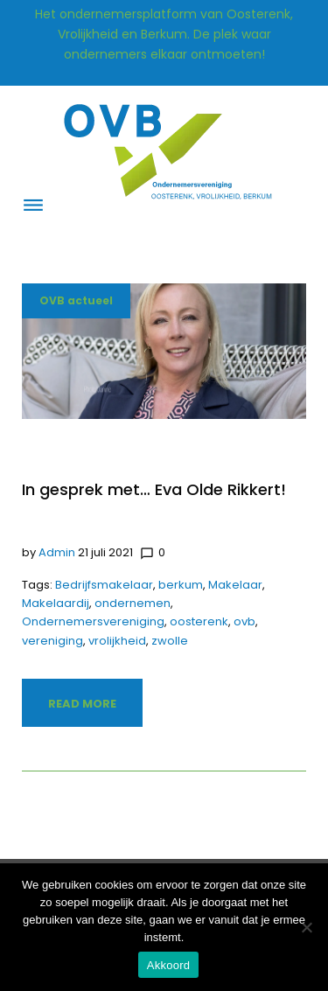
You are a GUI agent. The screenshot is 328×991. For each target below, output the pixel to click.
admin (56, 552)
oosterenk (199, 621)
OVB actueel (76, 300)
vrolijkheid (117, 640)
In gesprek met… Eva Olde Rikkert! (154, 489)
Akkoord (168, 965)
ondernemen (132, 603)
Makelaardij (55, 603)
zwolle (169, 640)
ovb (244, 621)
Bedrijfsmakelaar (104, 584)
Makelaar (235, 584)
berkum (180, 584)
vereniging (52, 640)
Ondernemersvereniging (93, 621)
